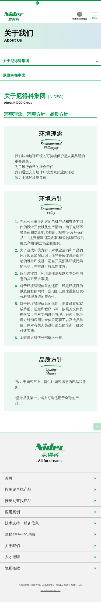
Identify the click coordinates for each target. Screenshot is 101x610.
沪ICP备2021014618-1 (50, 598)
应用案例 (13, 515)
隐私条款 (13, 576)
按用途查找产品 (19, 490)
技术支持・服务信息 (23, 527)
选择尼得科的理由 (21, 539)
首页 (9, 478)
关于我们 (13, 551)
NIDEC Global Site (50, 3)
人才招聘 (13, 563)
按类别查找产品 (19, 503)
